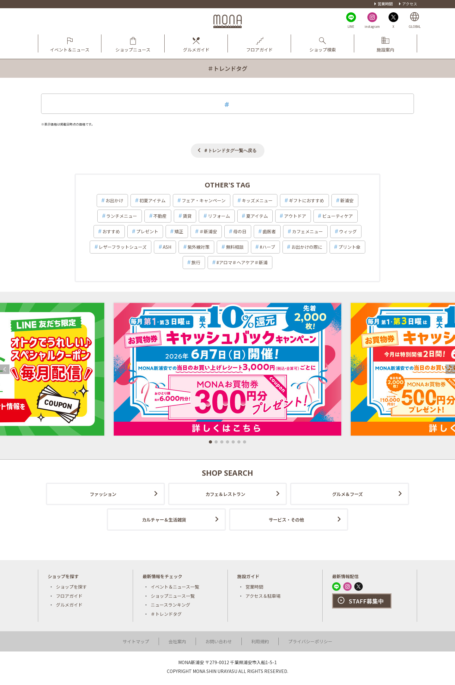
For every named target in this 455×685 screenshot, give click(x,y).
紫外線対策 (198, 247)
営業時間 (385, 3)
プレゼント (147, 231)
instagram (372, 26)
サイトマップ (136, 641)
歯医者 (269, 231)
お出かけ (114, 200)
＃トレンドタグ (166, 614)
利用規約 (260, 641)
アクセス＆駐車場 (263, 596)
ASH (167, 247)
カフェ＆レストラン (225, 494)
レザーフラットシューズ (123, 247)
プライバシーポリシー (310, 641)
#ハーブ (267, 247)
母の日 (239, 231)
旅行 (195, 262)
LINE (351, 26)
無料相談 (235, 247)
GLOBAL (415, 26)
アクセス (409, 3)
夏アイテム (257, 216)
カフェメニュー (307, 231)
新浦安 (347, 200)
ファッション (103, 494)
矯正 (178, 231)
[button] (210, 441)
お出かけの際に (306, 247)
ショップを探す (71, 587)
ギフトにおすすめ (306, 200)
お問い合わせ (218, 641)
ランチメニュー (121, 216)
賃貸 (187, 216)
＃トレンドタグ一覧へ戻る (230, 150)
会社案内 (177, 641)
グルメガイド (69, 605)
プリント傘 (349, 247)
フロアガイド (69, 596)
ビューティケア (337, 216)
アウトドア (295, 216)
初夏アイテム (152, 200)
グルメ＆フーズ (347, 494)
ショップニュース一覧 (173, 596)
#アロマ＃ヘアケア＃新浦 (242, 262)
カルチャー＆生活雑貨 (164, 519)
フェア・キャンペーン (204, 200)
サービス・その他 (286, 519)
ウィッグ (348, 231)
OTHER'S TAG (227, 184)
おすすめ (111, 231)
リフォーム (219, 216)
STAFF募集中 (366, 601)
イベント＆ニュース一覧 (175, 587)
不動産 (160, 216)
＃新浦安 (208, 231)
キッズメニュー (257, 200)
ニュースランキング (170, 605)
